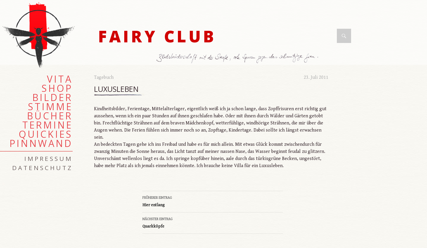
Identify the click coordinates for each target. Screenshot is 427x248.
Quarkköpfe (212, 222)
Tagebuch (104, 77)
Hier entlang (212, 200)
